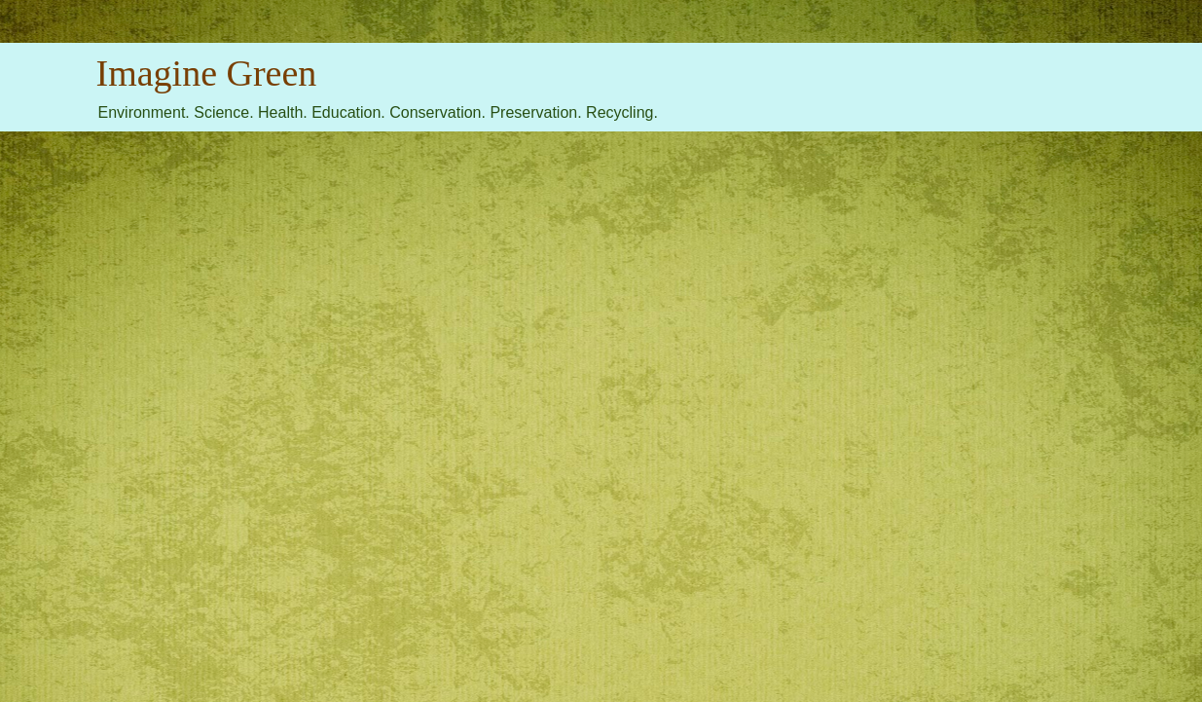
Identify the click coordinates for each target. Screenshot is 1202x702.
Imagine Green (206, 73)
